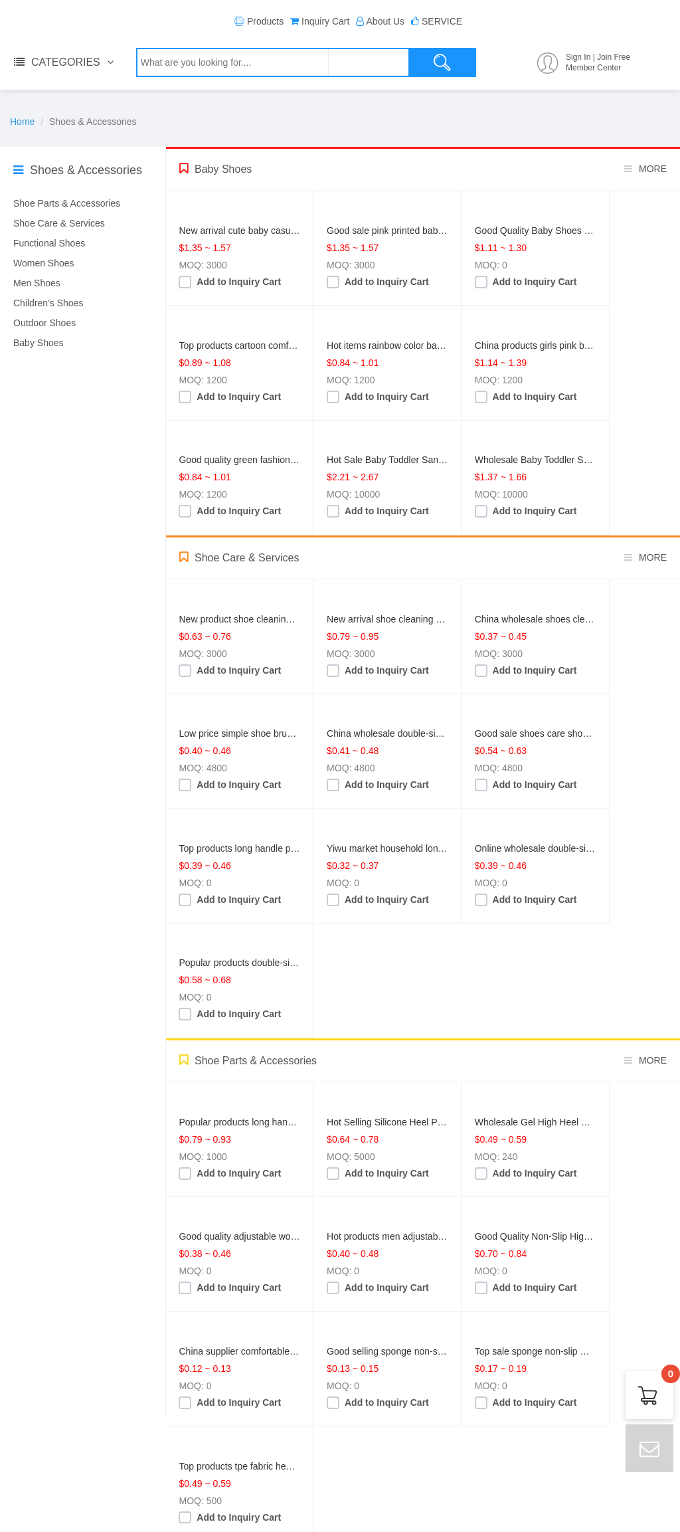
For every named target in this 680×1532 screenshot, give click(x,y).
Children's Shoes (48, 303)
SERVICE (442, 21)
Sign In (578, 57)
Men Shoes (36, 283)
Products (265, 21)
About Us (386, 21)
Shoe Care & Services (59, 223)
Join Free (613, 57)
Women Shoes (43, 263)
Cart (667, 1377)
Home (22, 121)
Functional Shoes (49, 243)
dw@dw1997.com (249, 1479)
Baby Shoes (38, 342)
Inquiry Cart (325, 21)
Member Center (593, 67)
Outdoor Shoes (44, 323)
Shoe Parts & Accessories (66, 203)
